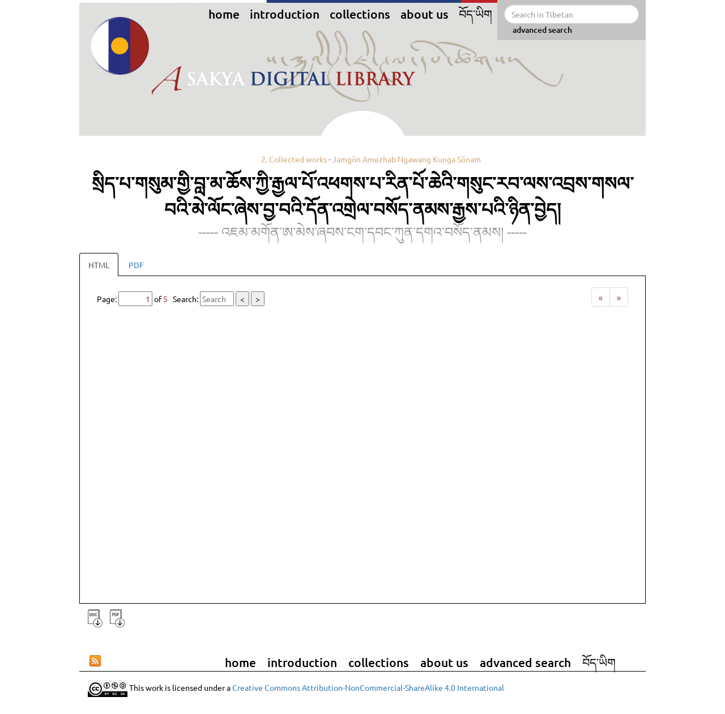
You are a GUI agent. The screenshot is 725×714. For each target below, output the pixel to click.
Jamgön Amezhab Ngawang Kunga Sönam (406, 159)
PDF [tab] (136, 265)
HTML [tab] (98, 265)
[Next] (618, 297)
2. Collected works (294, 159)
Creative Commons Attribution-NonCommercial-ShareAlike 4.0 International (368, 687)
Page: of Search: (181, 298)
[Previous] (600, 297)
